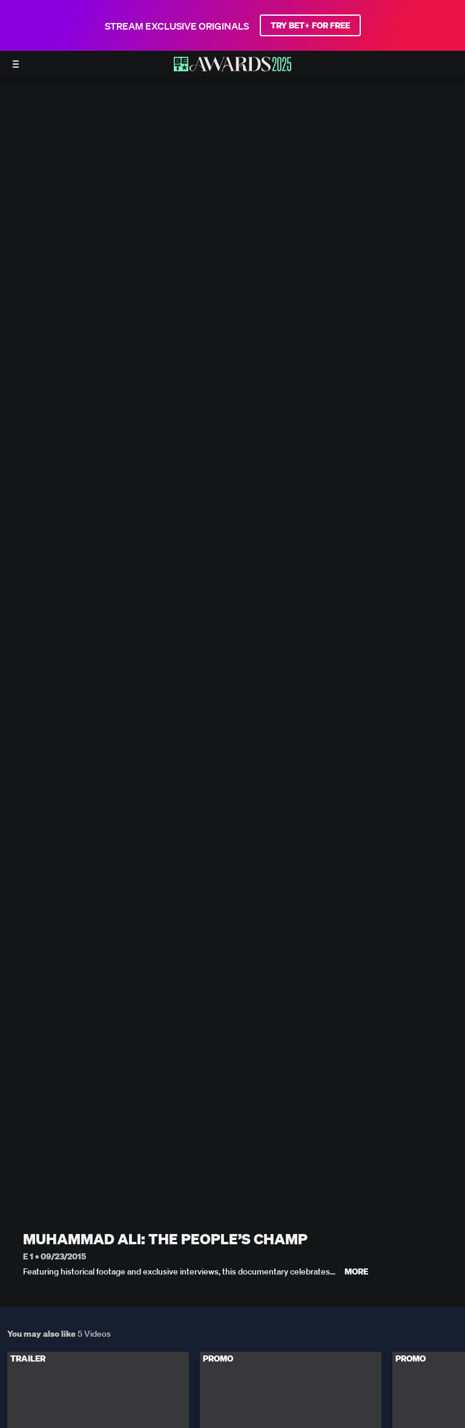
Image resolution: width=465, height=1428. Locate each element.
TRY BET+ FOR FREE (310, 25)
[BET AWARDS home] (232, 68)
